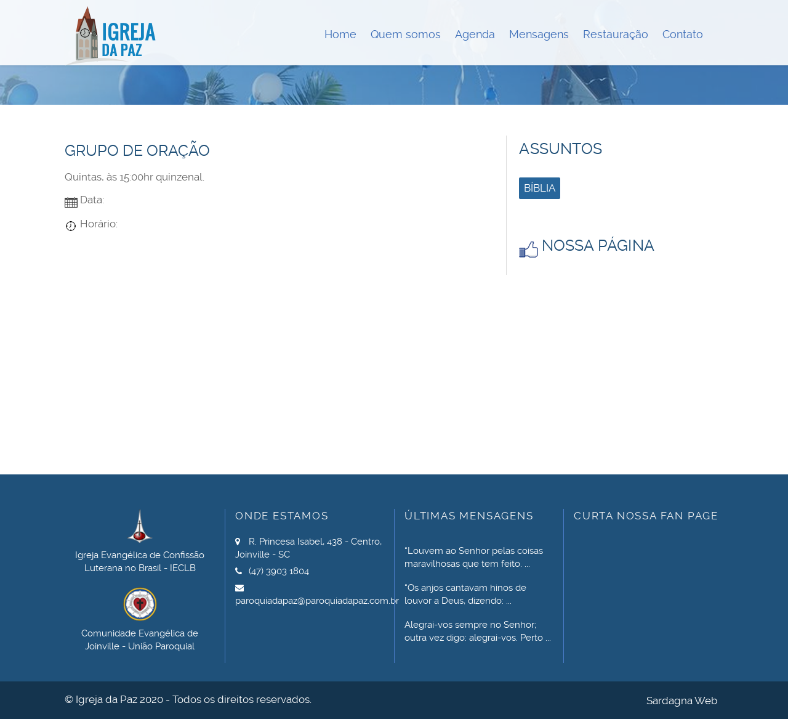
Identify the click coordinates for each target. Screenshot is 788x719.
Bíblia (539, 188)
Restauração (615, 34)
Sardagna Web (681, 700)
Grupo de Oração (137, 151)
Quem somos (406, 34)
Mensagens (539, 34)
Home (340, 34)
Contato (682, 34)
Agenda (475, 34)
